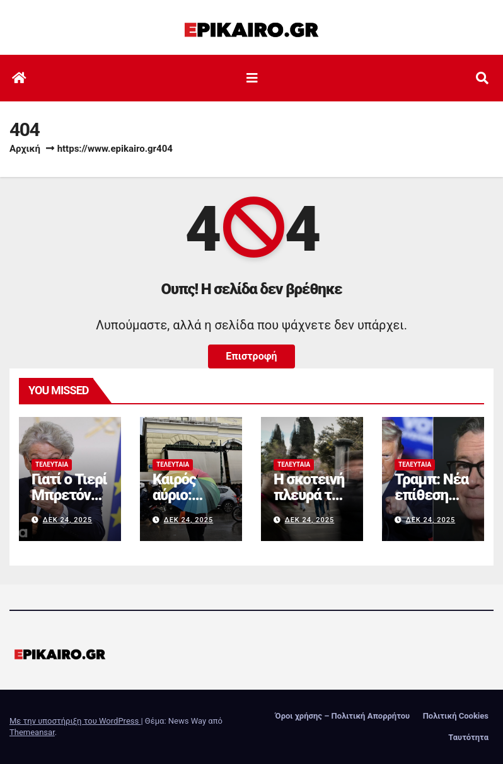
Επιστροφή (251, 356)
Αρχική (24, 148)
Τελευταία (51, 464)
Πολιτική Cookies (456, 716)
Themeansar (32, 732)
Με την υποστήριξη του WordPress (75, 721)
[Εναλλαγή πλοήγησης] (252, 78)
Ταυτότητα (468, 737)
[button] (482, 78)
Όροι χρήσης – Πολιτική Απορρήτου (342, 716)
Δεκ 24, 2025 (68, 520)
